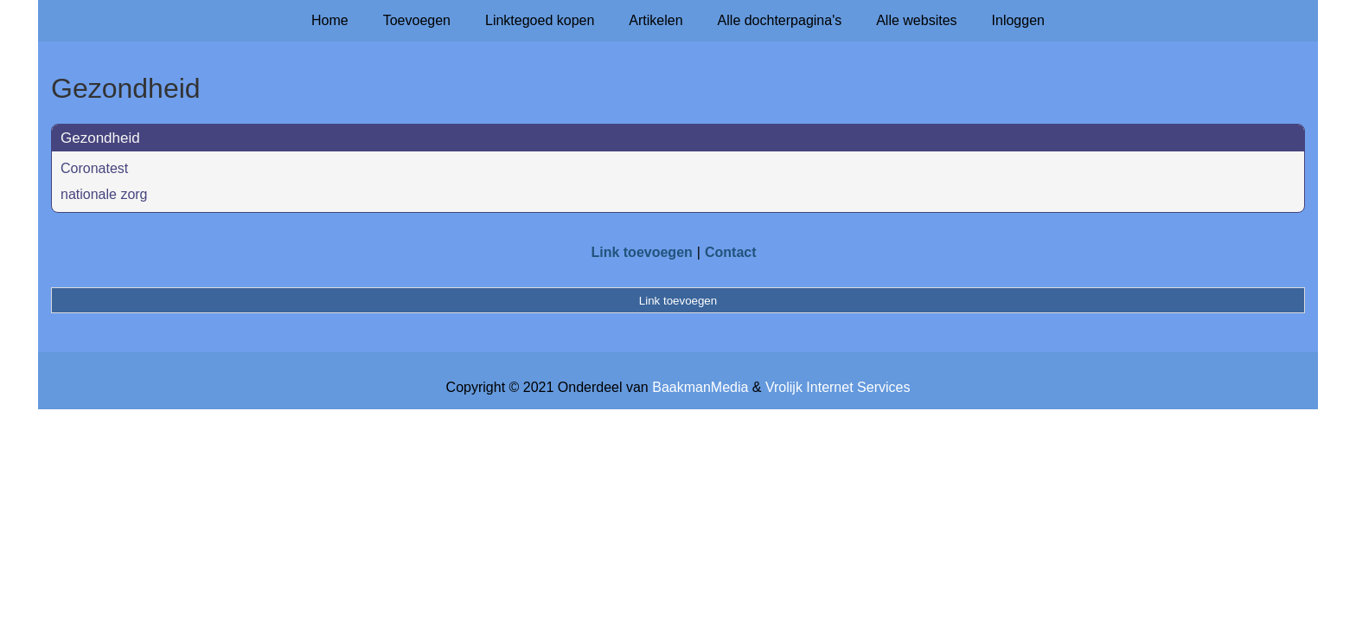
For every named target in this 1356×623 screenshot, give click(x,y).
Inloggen (1018, 20)
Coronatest (94, 168)
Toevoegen (417, 20)
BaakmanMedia (700, 387)
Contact (731, 252)
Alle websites (916, 20)
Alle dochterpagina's (780, 20)
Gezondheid (100, 138)
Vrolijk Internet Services (837, 387)
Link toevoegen (641, 252)
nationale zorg (104, 194)
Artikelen (655, 20)
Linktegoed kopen (539, 20)
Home (330, 20)
